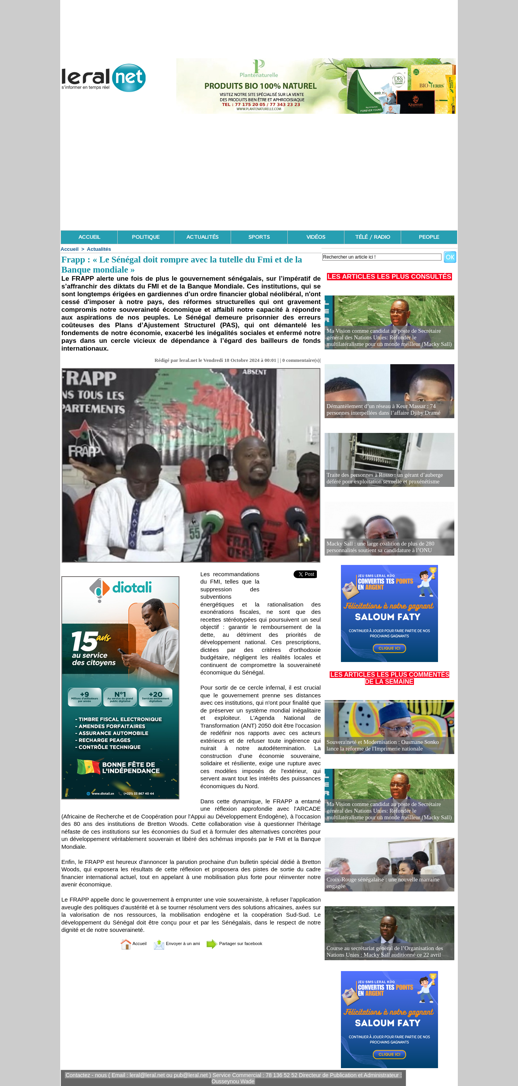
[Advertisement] (259, 172)
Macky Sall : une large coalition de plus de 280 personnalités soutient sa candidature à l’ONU (378, 547)
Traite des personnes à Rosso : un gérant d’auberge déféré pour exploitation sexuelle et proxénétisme (389, 479)
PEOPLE (429, 237)
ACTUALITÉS (202, 237)
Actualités (99, 249)
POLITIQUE (146, 237)
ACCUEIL (89, 237)
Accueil (69, 249)
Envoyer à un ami (172, 943)
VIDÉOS (315, 237)
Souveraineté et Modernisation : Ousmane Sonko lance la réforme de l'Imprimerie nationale (389, 746)
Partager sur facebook (242, 943)
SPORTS (259, 237)
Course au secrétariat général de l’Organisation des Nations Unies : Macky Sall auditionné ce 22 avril (382, 952)
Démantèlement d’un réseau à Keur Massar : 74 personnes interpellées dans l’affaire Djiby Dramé (381, 410)
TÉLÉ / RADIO (372, 237)
